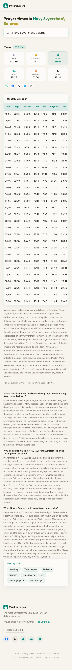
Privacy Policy (27, 653)
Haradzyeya (29, 575)
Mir (42, 575)
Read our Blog (15, 629)
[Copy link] (30, 85)
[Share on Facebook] (12, 85)
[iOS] (23, 639)
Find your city (43, 621)
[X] (15, 639)
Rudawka (47, 569)
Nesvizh (13, 575)
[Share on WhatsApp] (6, 85)
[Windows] (40, 639)
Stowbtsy (13, 569)
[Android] (31, 639)
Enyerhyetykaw (16, 580)
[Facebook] (6, 639)
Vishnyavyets (30, 569)
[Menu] (65, 5)
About (16, 653)
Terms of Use (43, 653)
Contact (55, 653)
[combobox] (38, 32)
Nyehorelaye (36, 580)
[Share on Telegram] (24, 85)
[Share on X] (18, 85)
